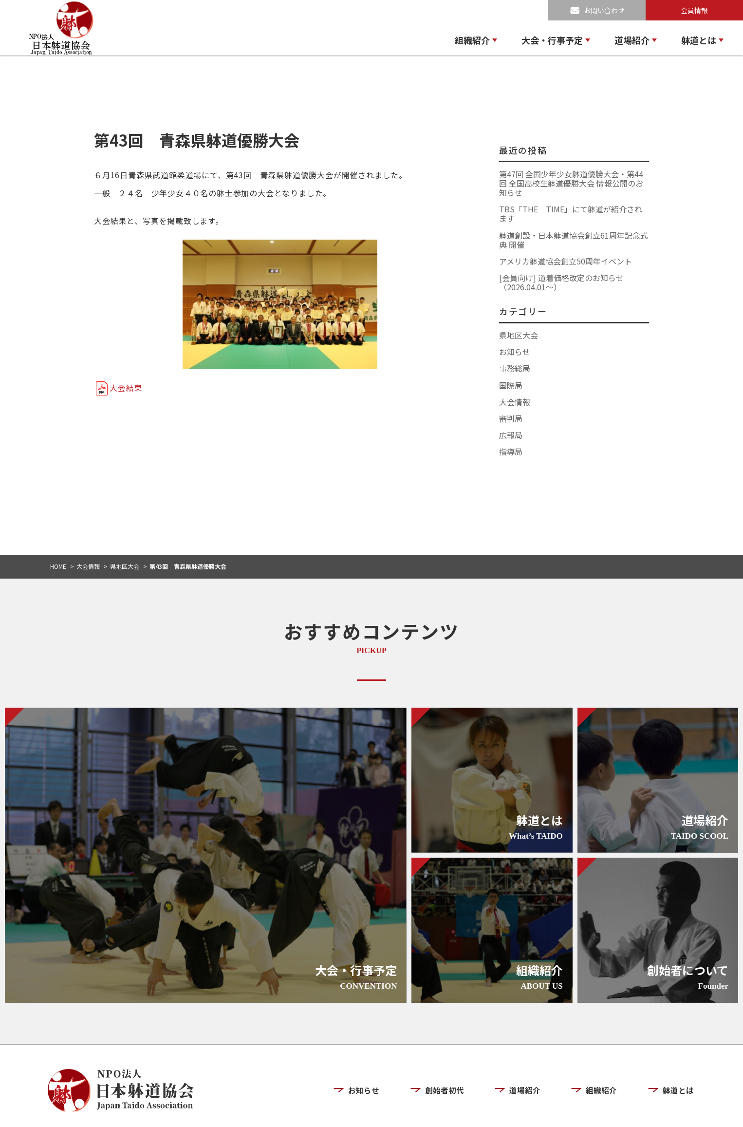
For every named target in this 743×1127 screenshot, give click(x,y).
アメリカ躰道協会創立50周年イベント (565, 261)
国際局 (510, 385)
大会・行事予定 (552, 40)
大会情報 (514, 402)
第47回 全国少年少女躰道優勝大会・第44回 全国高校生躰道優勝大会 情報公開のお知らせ (571, 183)
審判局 (510, 418)
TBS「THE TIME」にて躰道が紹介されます (570, 213)
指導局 (510, 451)
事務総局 (514, 368)
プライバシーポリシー (606, 1111)
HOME (58, 566)
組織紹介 (472, 40)
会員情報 (694, 10)
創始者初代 (450, 1062)
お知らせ (514, 351)
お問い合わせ (604, 10)
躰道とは (698, 40)
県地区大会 (518, 335)
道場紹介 (632, 40)
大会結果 (126, 388)
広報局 (510, 435)
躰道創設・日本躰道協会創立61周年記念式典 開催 (573, 239)
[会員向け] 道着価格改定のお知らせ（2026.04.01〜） (561, 282)
